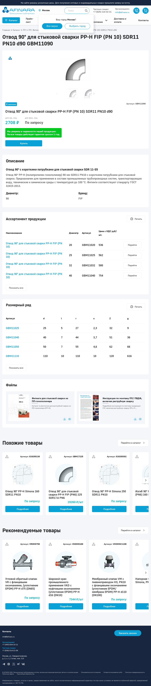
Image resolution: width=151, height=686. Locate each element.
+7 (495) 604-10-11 (10, 644)
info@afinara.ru (122, 12)
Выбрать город (77, 26)
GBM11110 (12, 356)
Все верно (52, 26)
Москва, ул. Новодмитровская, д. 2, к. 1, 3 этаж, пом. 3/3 (14, 657)
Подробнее (23, 509)
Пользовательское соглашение (91, 672)
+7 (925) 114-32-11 (102, 11)
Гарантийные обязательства (25, 674)
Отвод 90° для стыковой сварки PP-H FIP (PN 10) (34, 245)
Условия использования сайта (113, 672)
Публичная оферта (8, 674)
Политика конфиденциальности (135, 672)
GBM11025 (12, 328)
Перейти (132, 244)
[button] (44, 10)
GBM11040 (12, 337)
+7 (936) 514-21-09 (10, 650)
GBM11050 (12, 346)
